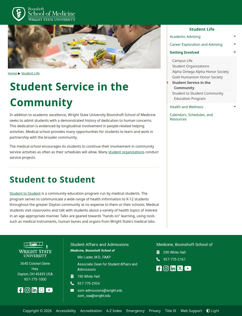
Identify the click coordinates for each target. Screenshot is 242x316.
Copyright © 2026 (37, 310)
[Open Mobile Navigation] (236, 12)
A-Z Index (114, 310)
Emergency (135, 310)
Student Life (202, 29)
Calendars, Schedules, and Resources (191, 117)
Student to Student (25, 193)
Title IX (170, 310)
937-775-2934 (88, 283)
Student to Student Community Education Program (197, 96)
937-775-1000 (35, 279)
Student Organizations (190, 66)
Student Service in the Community (191, 85)
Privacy (155, 310)
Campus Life (182, 60)
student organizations (126, 152)
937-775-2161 (174, 259)
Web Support (191, 310)
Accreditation (91, 310)
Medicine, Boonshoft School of (92, 250)
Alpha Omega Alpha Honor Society (200, 71)
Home (12, 73)
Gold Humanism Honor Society (197, 77)
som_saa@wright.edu (93, 296)
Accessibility (66, 310)
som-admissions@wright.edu (99, 290)
